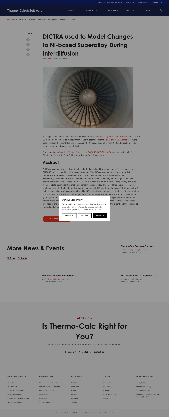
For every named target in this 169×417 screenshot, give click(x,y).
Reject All (84, 216)
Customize (69, 216)
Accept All (100, 216)
